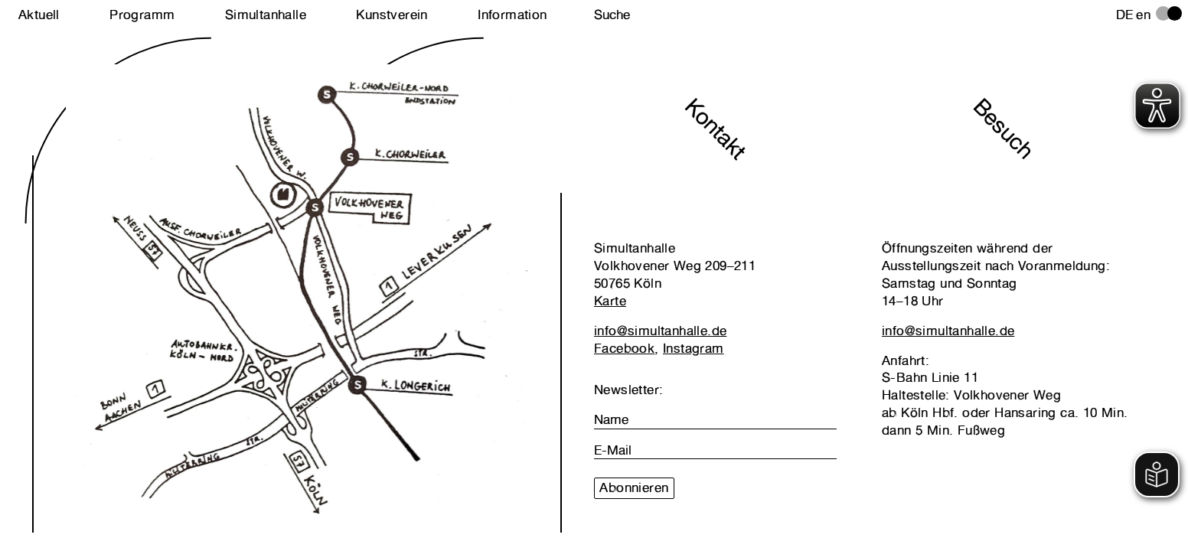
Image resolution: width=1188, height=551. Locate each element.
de (1125, 14)
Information (512, 14)
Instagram (693, 348)
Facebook (624, 348)
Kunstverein (391, 14)
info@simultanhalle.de (660, 330)
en (1143, 14)
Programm (142, 14)
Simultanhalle (265, 14)
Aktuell (39, 14)
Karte (610, 300)
